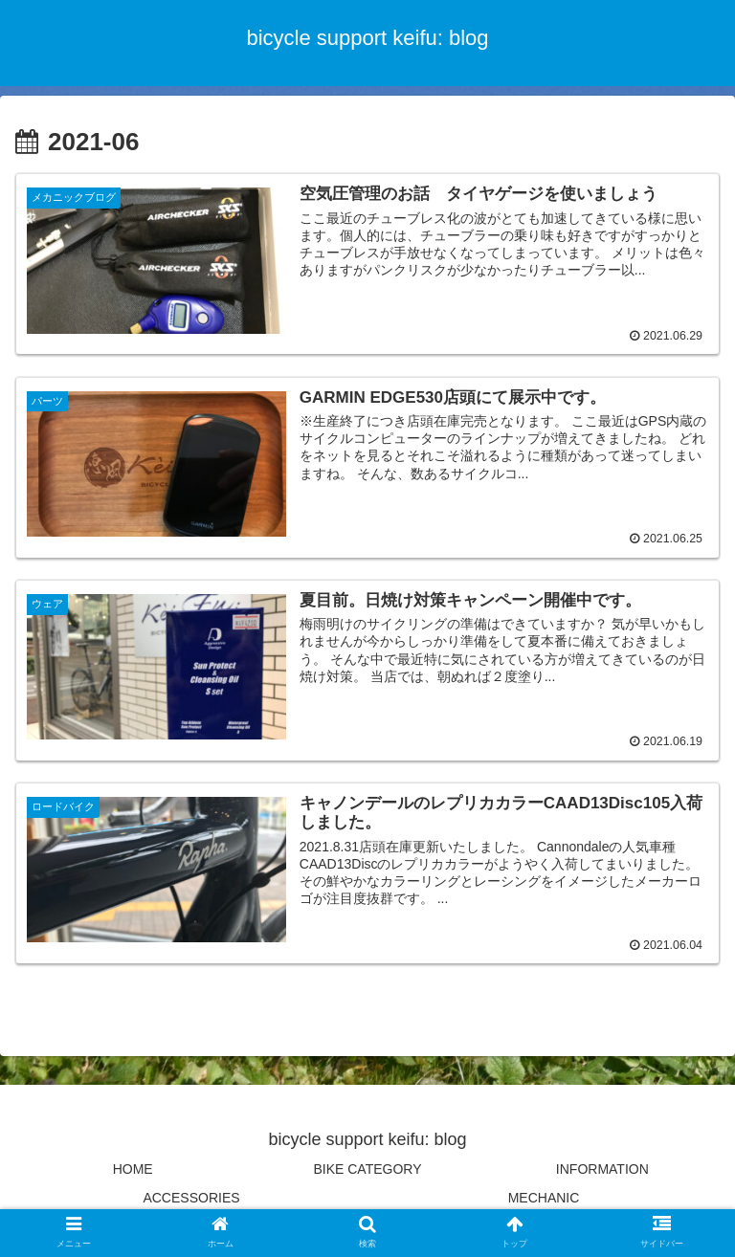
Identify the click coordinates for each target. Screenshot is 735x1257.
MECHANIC (544, 1195)
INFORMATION (602, 1168)
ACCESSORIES (191, 1195)
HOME (133, 1168)
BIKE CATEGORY (367, 1168)
